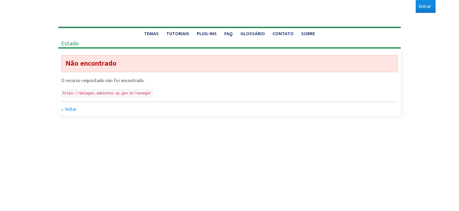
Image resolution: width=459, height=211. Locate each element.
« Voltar (69, 109)
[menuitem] (425, 6)
